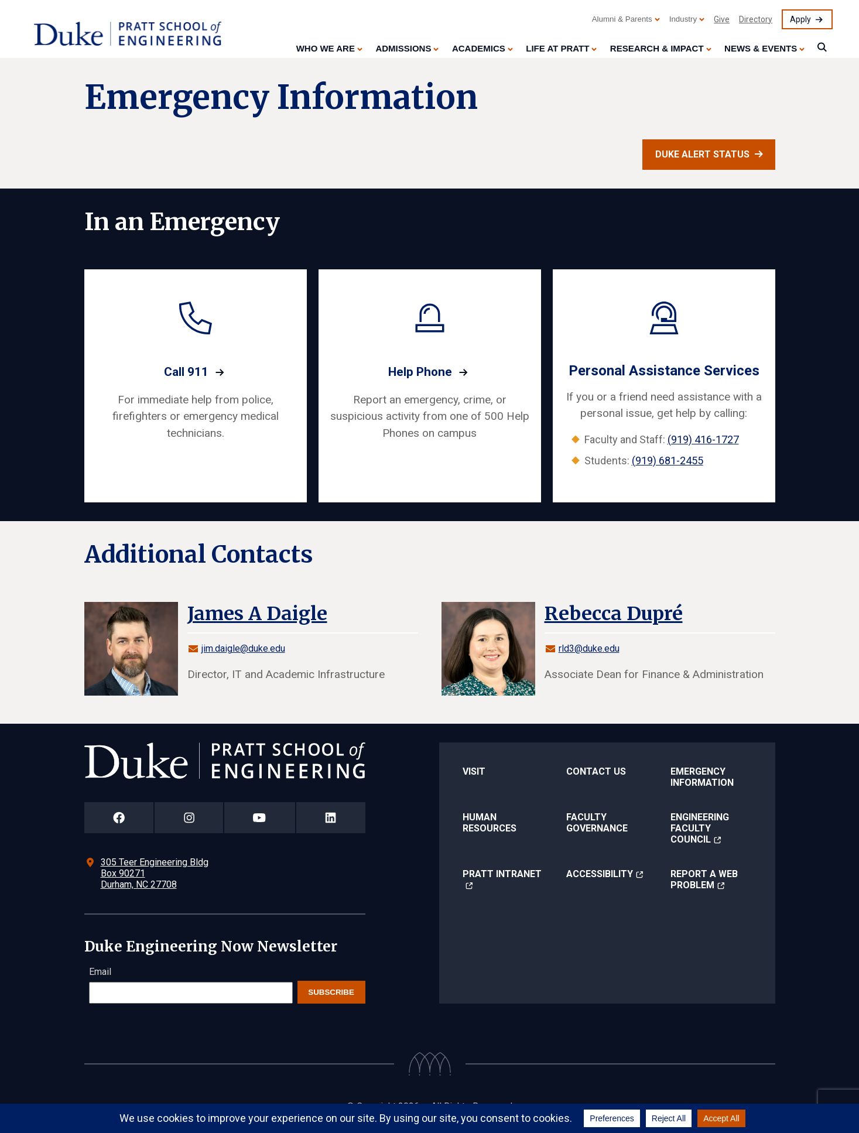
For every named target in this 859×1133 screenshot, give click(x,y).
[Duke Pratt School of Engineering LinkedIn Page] (330, 817)
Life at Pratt (557, 48)
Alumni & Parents (622, 19)
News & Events (760, 48)
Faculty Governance (597, 823)
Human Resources (489, 823)
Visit (474, 771)
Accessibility (599, 873)
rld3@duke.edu (589, 648)
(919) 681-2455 (667, 460)
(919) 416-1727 (703, 439)
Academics (478, 48)
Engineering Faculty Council (699, 828)
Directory (755, 19)
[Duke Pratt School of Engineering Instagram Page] (189, 817)
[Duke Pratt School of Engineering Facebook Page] (119, 817)
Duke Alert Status (702, 154)
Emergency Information (702, 777)
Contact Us (596, 771)
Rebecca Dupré (614, 613)
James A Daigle (257, 613)
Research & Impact (657, 48)
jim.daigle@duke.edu (243, 648)
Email (100, 971)
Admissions (403, 48)
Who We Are (325, 48)
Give (722, 19)
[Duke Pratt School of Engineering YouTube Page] (259, 817)
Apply (800, 19)
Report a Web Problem (704, 879)
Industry (683, 19)
